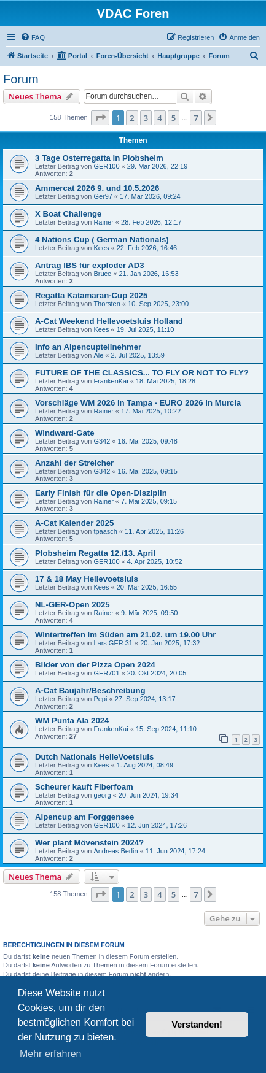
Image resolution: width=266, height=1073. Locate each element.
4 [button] (159, 117)
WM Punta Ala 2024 (72, 720)
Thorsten (106, 303)
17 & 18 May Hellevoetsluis (86, 578)
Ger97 (102, 196)
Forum (21, 79)
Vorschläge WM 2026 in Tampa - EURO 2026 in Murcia (138, 402)
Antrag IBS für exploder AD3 (89, 265)
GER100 (106, 166)
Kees (101, 248)
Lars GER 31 (113, 643)
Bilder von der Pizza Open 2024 (95, 664)
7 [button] (196, 117)
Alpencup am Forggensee (84, 816)
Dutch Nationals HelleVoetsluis (94, 756)
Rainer (103, 222)
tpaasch (105, 531)
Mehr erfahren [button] (51, 1053)
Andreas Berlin (115, 851)
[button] (100, 117)
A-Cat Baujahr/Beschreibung (90, 690)
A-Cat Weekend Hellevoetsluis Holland (109, 321)
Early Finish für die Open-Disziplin (101, 493)
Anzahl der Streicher (74, 462)
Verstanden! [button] (197, 1024)
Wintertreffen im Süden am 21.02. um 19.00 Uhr (125, 634)
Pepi (100, 698)
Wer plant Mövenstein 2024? (89, 842)
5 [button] (173, 117)
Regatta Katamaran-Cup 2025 (91, 295)
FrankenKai (110, 381)
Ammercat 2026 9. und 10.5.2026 (97, 188)
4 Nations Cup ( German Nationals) (102, 239)
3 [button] (146, 117)
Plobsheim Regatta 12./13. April (95, 553)
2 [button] (132, 117)
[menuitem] (32, 37)
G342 (101, 441)
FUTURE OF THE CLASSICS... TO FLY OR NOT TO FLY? (142, 372)
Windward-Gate (65, 432)
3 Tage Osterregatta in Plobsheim (99, 158)
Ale (98, 355)
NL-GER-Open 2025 (72, 604)
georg (102, 795)
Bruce (102, 273)
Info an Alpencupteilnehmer (88, 347)
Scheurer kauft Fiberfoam (84, 786)
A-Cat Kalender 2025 (74, 523)
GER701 (106, 673)
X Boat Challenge (68, 213)
